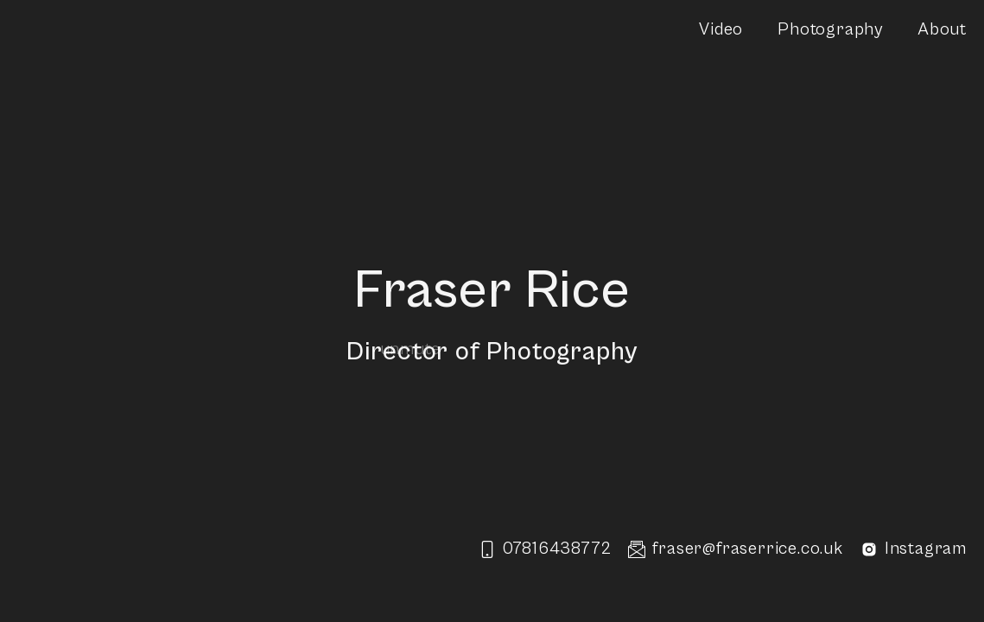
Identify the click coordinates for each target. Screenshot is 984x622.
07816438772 (545, 549)
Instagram (913, 549)
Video (721, 30)
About (942, 30)
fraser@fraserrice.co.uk (735, 549)
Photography (830, 30)
